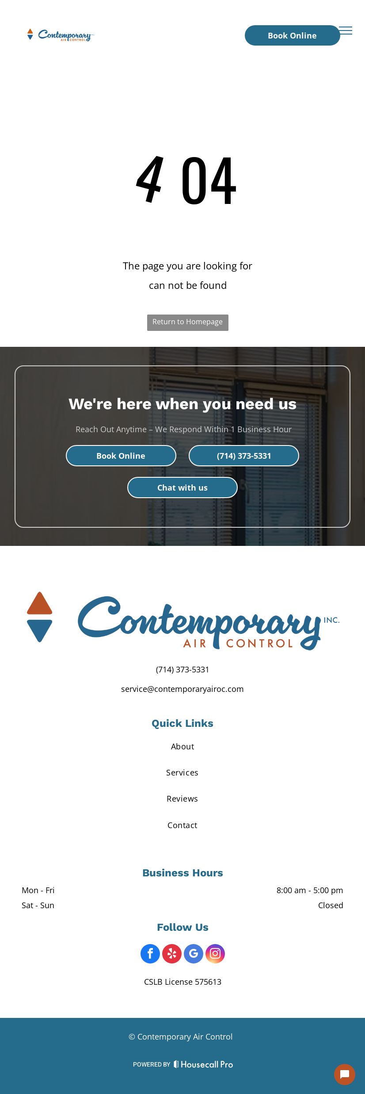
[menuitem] (182, 746)
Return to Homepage (187, 321)
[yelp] (172, 955)
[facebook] (150, 955)
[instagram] (215, 955)
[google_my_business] (193, 955)
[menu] (345, 30)
